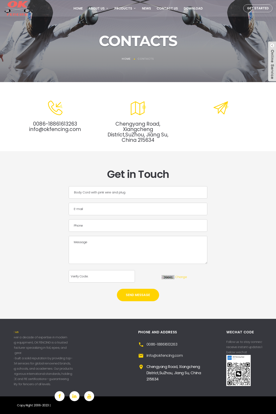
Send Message (138, 295)
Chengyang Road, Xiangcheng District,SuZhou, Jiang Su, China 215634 (138, 131)
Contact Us (167, 8)
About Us (97, 8)
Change (181, 277)
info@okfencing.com (55, 129)
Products (123, 8)
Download (193, 8)
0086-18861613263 (55, 123)
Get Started (258, 8)
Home (78, 8)
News (146, 8)
